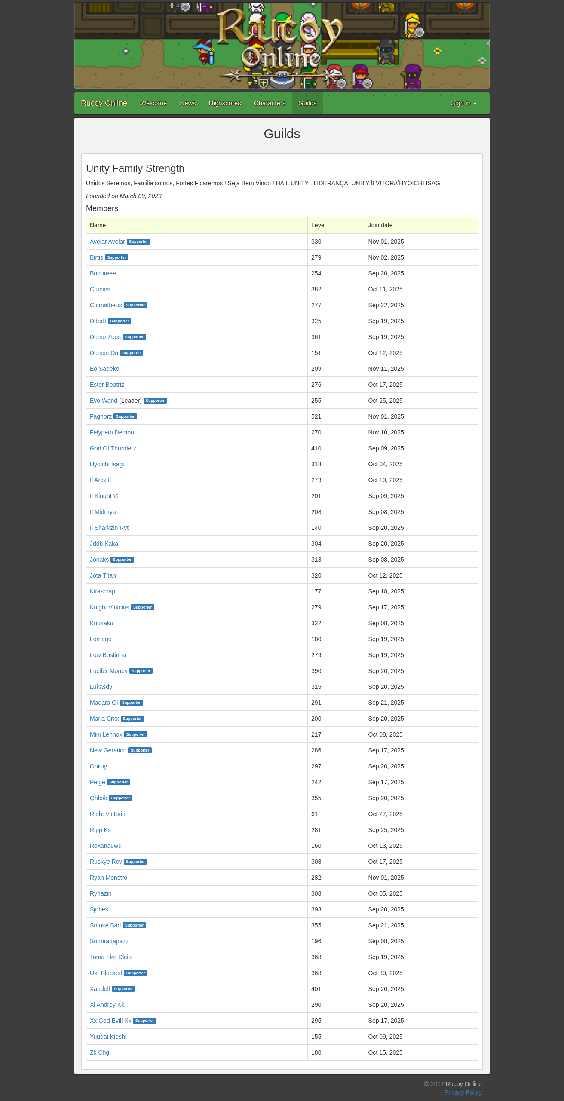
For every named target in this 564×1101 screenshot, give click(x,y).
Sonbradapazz (109, 941)
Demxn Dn (104, 352)
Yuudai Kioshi (108, 1036)
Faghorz (101, 416)
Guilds (307, 103)
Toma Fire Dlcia (111, 957)
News (188, 103)
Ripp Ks (100, 829)
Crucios (100, 289)
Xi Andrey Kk (107, 1004)
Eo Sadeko (105, 368)
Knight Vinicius (109, 607)
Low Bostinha (108, 654)
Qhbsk (98, 798)
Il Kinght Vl (104, 495)
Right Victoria (108, 813)
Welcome (153, 103)
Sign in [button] (464, 103)
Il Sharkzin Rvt (109, 527)
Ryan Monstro (108, 877)
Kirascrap (102, 591)
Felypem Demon (112, 432)
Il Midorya (103, 511)
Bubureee (103, 273)
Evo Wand (103, 400)
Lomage (101, 639)
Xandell (100, 988)
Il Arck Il (100, 480)
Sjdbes (99, 909)
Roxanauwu (106, 845)
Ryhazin (101, 893)
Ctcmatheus (106, 305)
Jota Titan (103, 575)
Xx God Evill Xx (110, 1020)
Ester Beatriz (107, 384)
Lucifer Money (109, 670)
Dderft (98, 321)
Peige (97, 782)
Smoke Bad (105, 925)
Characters (269, 103)
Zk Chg (99, 1052)
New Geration (108, 750)
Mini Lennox (106, 734)
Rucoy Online (104, 103)
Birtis (96, 257)
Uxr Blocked (106, 972)
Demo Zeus (105, 336)
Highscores (225, 103)
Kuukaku (101, 623)
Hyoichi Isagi (107, 464)
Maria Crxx (104, 718)
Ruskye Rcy (106, 861)
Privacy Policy (463, 1092)
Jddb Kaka (104, 543)
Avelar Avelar (107, 241)
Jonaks (99, 559)
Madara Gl (104, 702)
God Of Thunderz (113, 448)
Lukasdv (101, 686)
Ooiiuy (98, 766)
